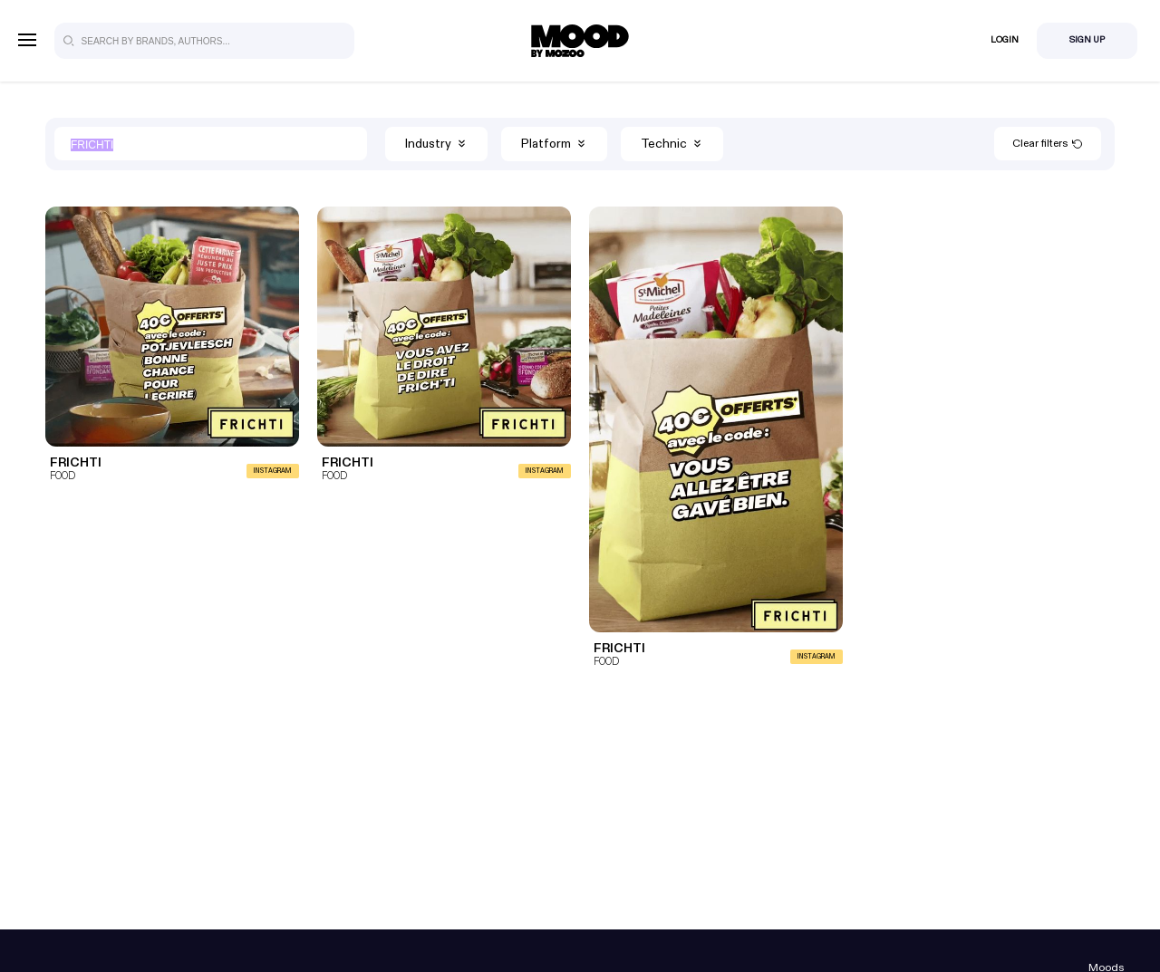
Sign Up (1087, 40)
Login (1005, 40)
